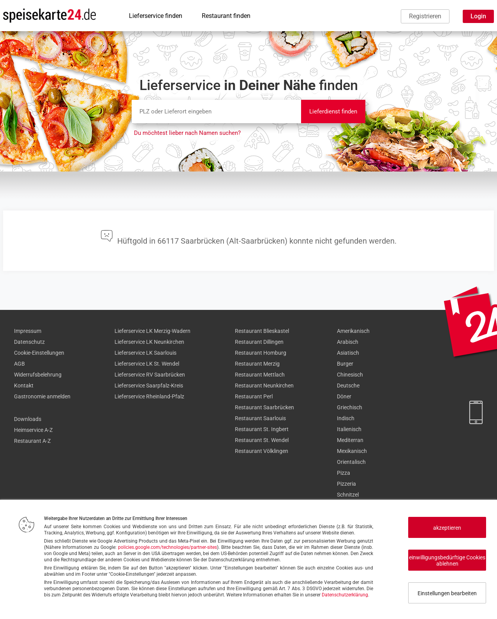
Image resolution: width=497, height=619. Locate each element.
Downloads (27, 419)
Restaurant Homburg (260, 353)
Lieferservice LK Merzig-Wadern (152, 331)
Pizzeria (346, 484)
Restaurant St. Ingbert (262, 429)
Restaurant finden (226, 15)
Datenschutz (29, 342)
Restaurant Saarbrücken (264, 407)
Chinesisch (350, 374)
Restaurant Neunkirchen (264, 385)
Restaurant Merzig (257, 364)
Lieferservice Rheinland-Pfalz (149, 396)
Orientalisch (351, 462)
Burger (345, 364)
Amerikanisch (353, 331)
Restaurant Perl (254, 396)
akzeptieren (447, 528)
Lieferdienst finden (333, 111)
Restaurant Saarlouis (260, 418)
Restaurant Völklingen (261, 451)
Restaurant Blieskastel (262, 331)
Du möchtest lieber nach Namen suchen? (187, 132)
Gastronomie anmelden (42, 396)
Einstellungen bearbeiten (447, 593)
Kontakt (23, 385)
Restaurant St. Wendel (262, 440)
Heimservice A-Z (33, 430)
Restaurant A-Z (32, 441)
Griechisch (349, 407)
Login (478, 16)
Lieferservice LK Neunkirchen (149, 342)
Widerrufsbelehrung (38, 374)
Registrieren (425, 16)
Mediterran (350, 440)
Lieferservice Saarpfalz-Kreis (149, 385)
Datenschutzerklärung (345, 595)
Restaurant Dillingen (259, 342)
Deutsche (348, 385)
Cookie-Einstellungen (39, 353)
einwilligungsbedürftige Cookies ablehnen (447, 560)
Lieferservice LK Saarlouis (145, 353)
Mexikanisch (352, 451)
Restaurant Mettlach (260, 374)
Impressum (27, 331)
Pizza (343, 473)
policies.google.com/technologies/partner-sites (167, 547)
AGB (19, 364)
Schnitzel (348, 495)
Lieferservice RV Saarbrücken (150, 374)
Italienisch (349, 429)
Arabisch (347, 342)
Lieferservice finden (155, 15)
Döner (344, 396)
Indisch (345, 418)
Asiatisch (348, 353)
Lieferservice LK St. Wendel (147, 364)
